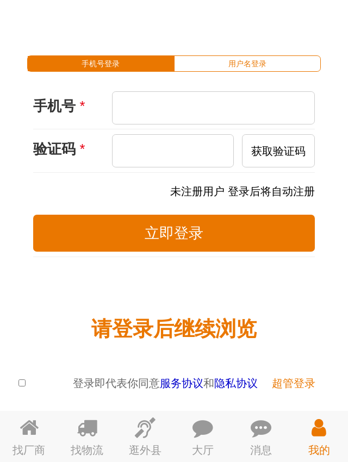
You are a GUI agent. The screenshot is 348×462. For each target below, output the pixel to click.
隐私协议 (236, 383)
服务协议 (181, 383)
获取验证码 (278, 151)
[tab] (101, 63)
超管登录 (293, 383)
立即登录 (174, 232)
